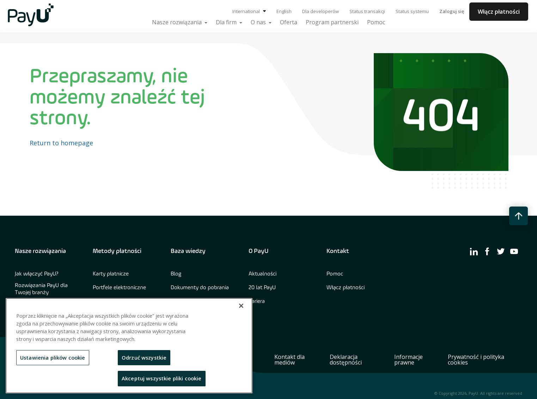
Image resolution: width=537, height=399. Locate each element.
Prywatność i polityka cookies (476, 359)
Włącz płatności (499, 11)
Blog (176, 274)
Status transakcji (367, 11)
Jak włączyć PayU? (37, 274)
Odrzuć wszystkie (144, 357)
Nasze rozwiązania (40, 251)
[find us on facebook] (487, 251)
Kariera (257, 301)
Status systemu (412, 11)
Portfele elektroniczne (119, 288)
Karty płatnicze (111, 274)
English (284, 11)
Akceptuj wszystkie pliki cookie (162, 378)
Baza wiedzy (188, 251)
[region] (129, 345)
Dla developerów (320, 11)
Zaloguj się (451, 11)
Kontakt (338, 251)
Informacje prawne (408, 359)
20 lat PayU (262, 288)
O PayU (258, 251)
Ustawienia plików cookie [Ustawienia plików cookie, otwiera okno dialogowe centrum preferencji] (52, 357)
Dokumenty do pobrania (200, 288)
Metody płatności (117, 251)
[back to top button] (518, 216)
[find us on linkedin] (474, 251)
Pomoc (335, 274)
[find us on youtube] (514, 251)
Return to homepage (61, 143)
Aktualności (262, 274)
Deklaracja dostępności (346, 359)
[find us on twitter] (500, 251)
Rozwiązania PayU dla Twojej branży (41, 289)
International (249, 11)
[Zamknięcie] (241, 306)
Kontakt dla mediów (289, 359)
